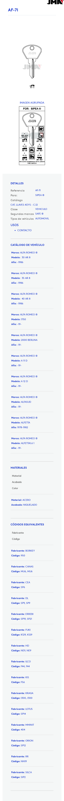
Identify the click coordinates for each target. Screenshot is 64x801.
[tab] (32, 183)
